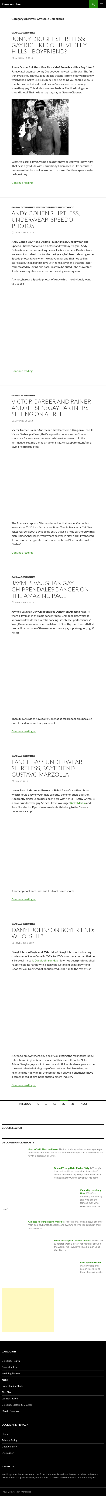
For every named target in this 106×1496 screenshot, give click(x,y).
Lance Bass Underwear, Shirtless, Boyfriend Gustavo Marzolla (48, 768)
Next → (85, 1103)
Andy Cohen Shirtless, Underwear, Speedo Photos (46, 219)
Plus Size (6, 1392)
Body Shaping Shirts (12, 1385)
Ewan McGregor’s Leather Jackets (72, 1240)
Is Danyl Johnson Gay (45, 960)
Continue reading (24, 182)
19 (54, 1103)
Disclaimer (8, 1452)
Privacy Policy (9, 1440)
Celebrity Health (11, 1360)
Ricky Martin (78, 802)
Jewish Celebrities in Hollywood (55, 207)
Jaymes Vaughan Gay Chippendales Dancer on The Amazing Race (50, 589)
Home (5, 1433)
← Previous (23, 1103)
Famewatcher (11, 4)
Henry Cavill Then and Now (43, 1149)
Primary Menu (102, 4)
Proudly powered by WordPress (16, 1491)
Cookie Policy (9, 1446)
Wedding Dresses (11, 1373)
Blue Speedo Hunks (90, 1262)
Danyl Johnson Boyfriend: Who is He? (53, 933)
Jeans (5, 1379)
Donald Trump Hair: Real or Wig (71, 1168)
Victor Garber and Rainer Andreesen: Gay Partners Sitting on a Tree (51, 408)
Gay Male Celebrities (23, 32)
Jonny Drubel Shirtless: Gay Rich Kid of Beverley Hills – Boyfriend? (49, 45)
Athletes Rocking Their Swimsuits (46, 1221)
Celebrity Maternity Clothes (17, 1404)
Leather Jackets (10, 1398)
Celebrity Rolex (10, 1367)
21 (72, 1103)
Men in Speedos (10, 1411)
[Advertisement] (28, 1310)
